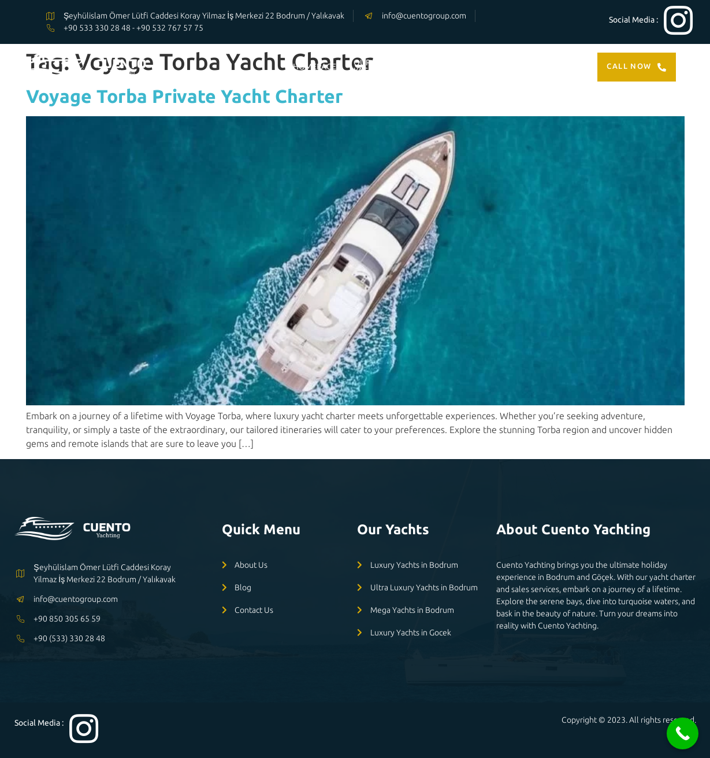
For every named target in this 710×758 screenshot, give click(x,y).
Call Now (637, 66)
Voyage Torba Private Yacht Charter (184, 96)
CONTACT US (547, 66)
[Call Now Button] (682, 733)
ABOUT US (492, 66)
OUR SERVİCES (432, 66)
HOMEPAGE (314, 66)
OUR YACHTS (368, 66)
